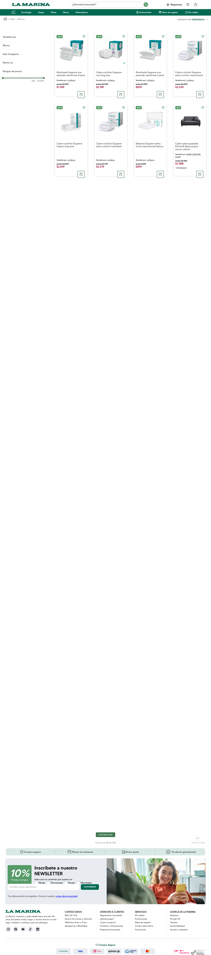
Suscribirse (90, 887)
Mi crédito (193, 12)
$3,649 (40, 81)
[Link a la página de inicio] (5, 19)
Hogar (41, 12)
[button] (23, 45)
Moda (53, 12)
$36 (33, 81)
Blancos (21, 19)
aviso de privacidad (66, 896)
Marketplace (82, 12)
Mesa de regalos (170, 12)
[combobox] (109, 4)
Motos (66, 12)
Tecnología (26, 12)
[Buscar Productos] (146, 4)
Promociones (145, 12)
